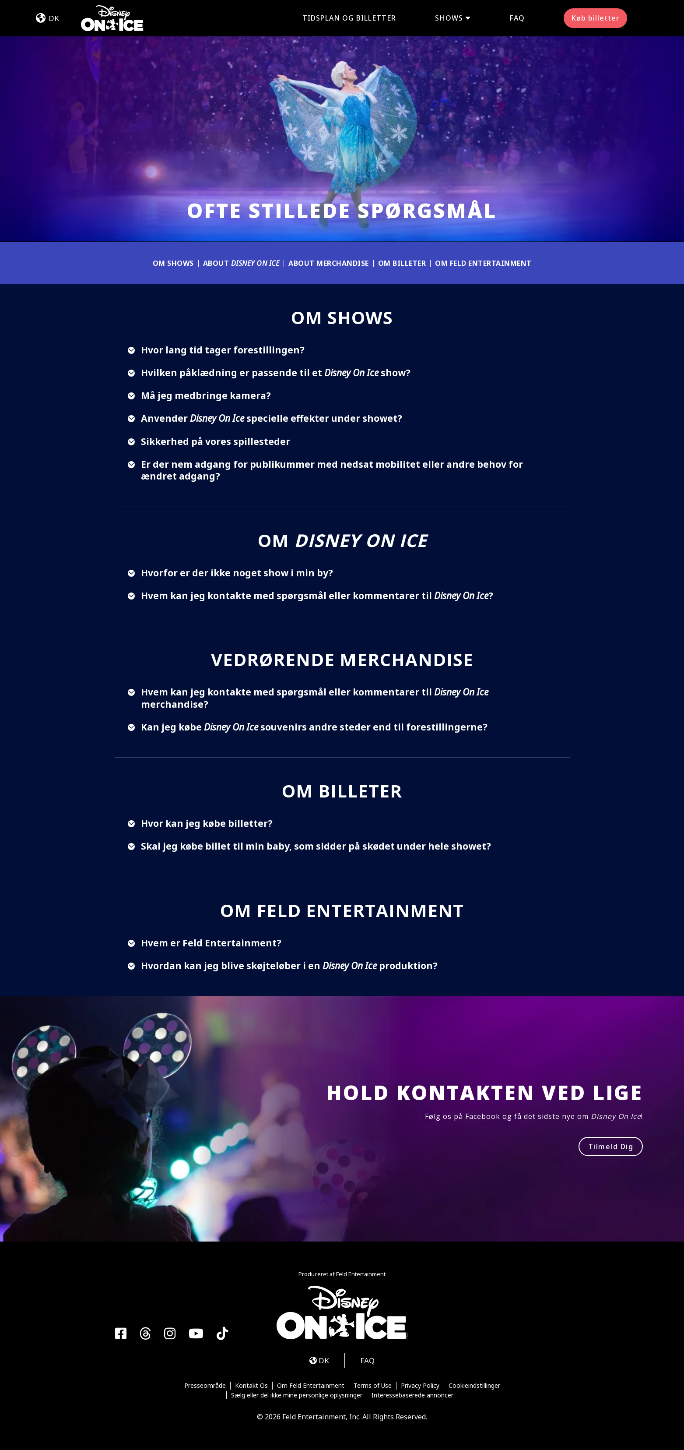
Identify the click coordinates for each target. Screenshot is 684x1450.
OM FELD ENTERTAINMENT (483, 263)
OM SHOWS (173, 263)
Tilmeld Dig (611, 1146)
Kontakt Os (251, 1386)
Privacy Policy (420, 1386)
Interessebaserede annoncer (412, 1395)
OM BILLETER (402, 263)
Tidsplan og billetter (349, 18)
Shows (449, 18)
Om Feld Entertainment (310, 1386)
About (241, 263)
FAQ (517, 18)
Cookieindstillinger (474, 1386)
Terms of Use (373, 1386)
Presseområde (205, 1386)
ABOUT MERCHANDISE (328, 263)
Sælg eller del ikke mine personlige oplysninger (296, 1395)
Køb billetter (595, 18)
